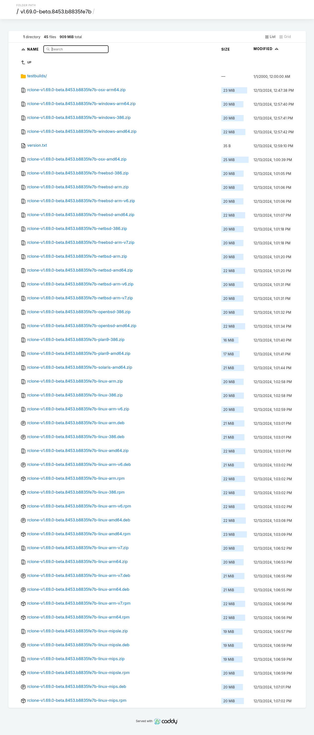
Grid (285, 36)
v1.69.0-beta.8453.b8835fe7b (56, 11)
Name (33, 49)
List (270, 36)
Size (225, 49)
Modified (267, 49)
